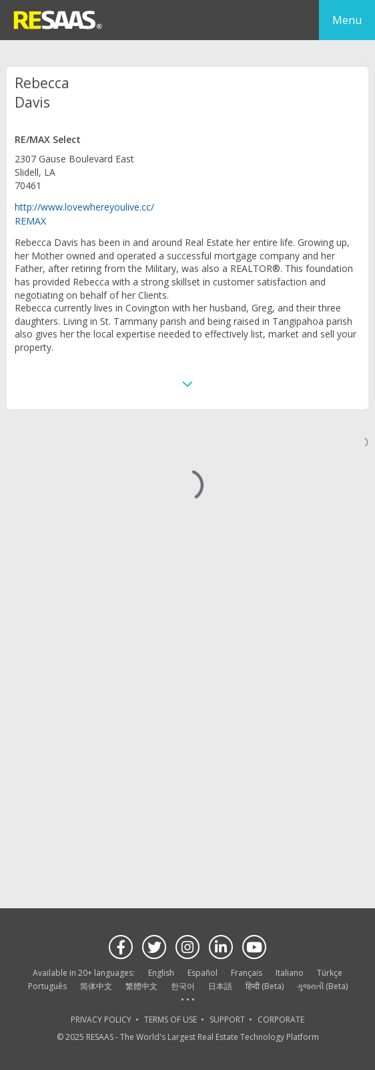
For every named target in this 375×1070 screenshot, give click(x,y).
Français (246, 972)
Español (203, 972)
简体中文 (96, 986)
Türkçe (329, 972)
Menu (347, 20)
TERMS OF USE (170, 1019)
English (161, 972)
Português (47, 986)
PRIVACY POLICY (101, 1019)
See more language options (187, 1000)
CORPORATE (281, 1019)
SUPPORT (227, 1019)
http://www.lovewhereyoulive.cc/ (84, 206)
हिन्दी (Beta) (265, 986)
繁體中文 (141, 986)
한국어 (183, 986)
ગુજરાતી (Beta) (322, 986)
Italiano (290, 972)
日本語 (220, 986)
